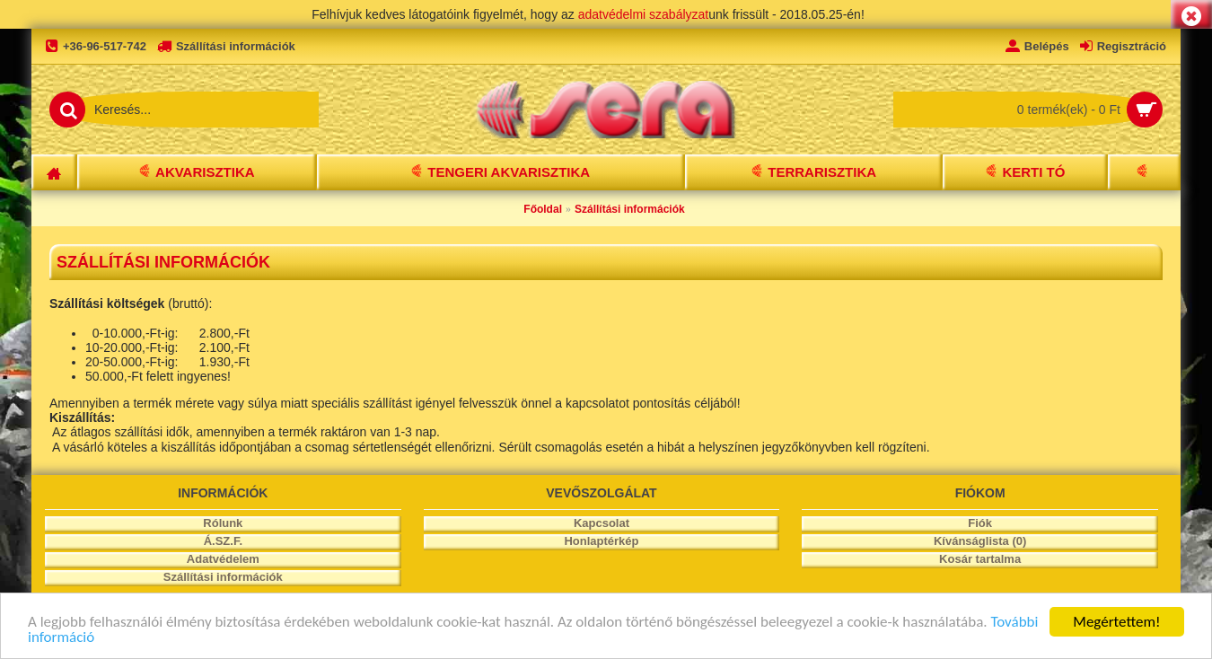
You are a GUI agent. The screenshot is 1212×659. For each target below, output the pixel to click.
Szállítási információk (630, 209)
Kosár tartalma (980, 559)
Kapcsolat (601, 523)
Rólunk (222, 523)
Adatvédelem (223, 559)
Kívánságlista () (980, 541)
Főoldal (542, 209)
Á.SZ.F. (223, 541)
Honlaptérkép (601, 541)
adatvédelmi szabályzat (643, 14)
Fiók (980, 523)
